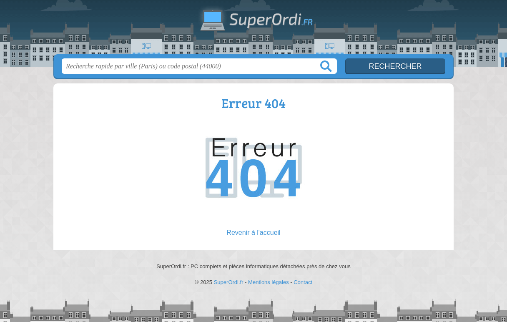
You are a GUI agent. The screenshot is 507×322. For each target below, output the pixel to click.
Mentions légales (268, 282)
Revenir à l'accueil (253, 232)
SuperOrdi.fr (253, 29)
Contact (303, 282)
